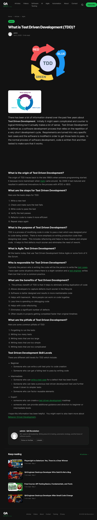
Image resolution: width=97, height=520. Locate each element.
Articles (17, 3)
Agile (47, 3)
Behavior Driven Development (22, 417)
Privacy (62, 514)
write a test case (38, 379)
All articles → (84, 454)
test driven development (50, 400)
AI (42, 3)
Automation (56, 3)
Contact (75, 3)
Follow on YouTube (27, 440)
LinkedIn (39, 440)
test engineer (75, 270)
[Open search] (82, 5)
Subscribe (91, 5)
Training (55, 514)
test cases (82, 267)
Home (10, 16)
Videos (26, 3)
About (66, 3)
